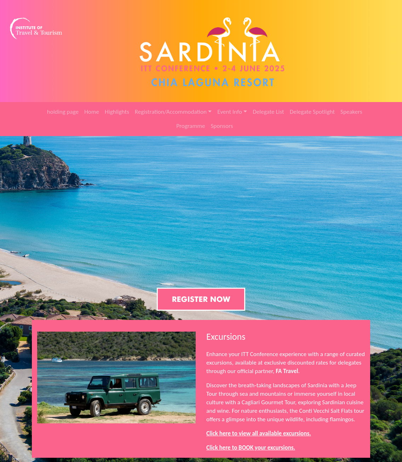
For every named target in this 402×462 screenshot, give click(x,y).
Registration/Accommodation (171, 109)
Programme (190, 123)
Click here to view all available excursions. (258, 435)
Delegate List (268, 109)
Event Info (229, 109)
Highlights (117, 109)
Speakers (351, 109)
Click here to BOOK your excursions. (250, 449)
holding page (63, 109)
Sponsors (222, 123)
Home (91, 109)
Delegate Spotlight (312, 109)
